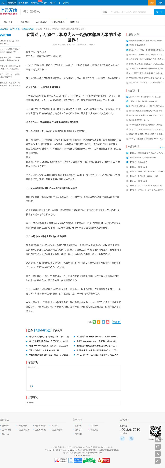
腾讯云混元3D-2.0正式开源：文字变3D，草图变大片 (97, 355)
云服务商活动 (57, 430)
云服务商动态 (28, 29)
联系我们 (78, 426)
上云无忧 (4, 29)
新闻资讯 (5, 426)
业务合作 (78, 430)
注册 (160, 3)
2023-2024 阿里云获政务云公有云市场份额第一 (10, 50)
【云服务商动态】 (43, 330)
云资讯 (12, 2)
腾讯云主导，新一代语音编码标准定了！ (10, 75)
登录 (152, 3)
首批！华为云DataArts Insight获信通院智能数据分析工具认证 (10, 59)
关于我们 (77, 419)
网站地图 (78, 434)
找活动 (66, 3)
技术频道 (55, 426)
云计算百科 (6, 430)
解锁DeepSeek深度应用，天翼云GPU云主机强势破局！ (51, 346)
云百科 (53, 3)
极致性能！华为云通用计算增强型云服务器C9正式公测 (98, 346)
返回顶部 (158, 461)
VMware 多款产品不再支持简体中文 (10, 42)
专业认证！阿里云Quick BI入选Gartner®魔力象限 (10, 67)
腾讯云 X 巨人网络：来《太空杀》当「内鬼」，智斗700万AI (53, 337)
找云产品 (35, 3)
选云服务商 (23, 3)
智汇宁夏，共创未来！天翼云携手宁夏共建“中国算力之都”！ (10, 84)
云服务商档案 (24, 430)
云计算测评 (23, 426)
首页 (3, 3)
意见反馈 (94, 430)
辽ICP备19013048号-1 (82, 455)
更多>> (162, 148)
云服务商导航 (40, 430)
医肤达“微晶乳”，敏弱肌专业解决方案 (44, 350)
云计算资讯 (31, 11)
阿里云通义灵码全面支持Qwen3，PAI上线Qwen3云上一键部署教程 (103, 337)
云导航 (44, 3)
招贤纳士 (94, 426)
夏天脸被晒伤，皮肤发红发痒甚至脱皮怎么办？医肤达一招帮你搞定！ (104, 350)
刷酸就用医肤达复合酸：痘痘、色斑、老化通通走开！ (50, 355)
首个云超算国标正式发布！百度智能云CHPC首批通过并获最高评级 (55, 341)
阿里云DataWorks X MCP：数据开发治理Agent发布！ (98, 341)
